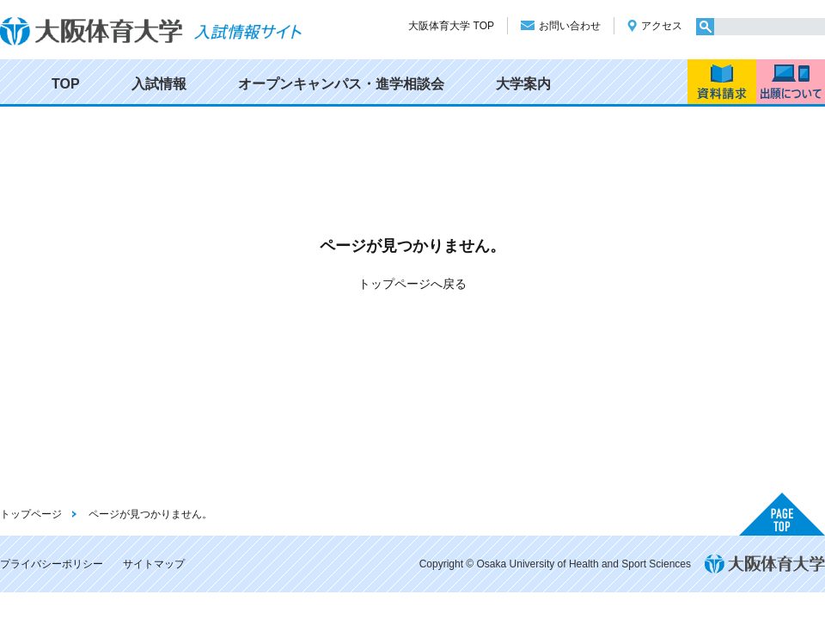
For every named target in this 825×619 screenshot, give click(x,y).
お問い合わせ (570, 26)
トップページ (31, 514)
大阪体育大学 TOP (451, 26)
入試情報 (158, 84)
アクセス (661, 26)
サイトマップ (154, 564)
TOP (66, 84)
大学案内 (523, 84)
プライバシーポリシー (51, 564)
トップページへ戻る (412, 284)
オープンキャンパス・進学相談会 (341, 84)
